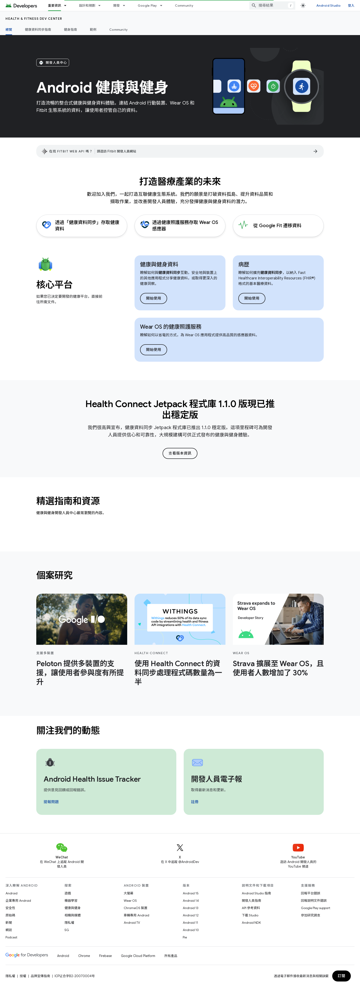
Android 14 (191, 901)
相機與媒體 (73, 915)
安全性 (10, 908)
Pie (185, 937)
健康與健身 (73, 908)
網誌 (9, 930)
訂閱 (341, 976)
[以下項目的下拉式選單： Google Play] (163, 5)
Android (11, 893)
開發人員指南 (251, 901)
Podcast (11, 937)
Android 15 (191, 893)
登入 (351, 5)
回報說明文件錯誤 (314, 901)
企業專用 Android (18, 901)
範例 (93, 30)
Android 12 (191, 915)
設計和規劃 (87, 5)
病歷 (243, 264)
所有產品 (170, 956)
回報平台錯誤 (310, 893)
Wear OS (130, 901)
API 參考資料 (251, 908)
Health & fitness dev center (34, 19)
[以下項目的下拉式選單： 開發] (126, 5)
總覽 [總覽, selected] (9, 30)
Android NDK (251, 923)
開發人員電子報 (216, 779)
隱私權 (69, 923)
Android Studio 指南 (256, 893)
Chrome (84, 956)
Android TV (132, 923)
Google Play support (315, 908)
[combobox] (272, 5)
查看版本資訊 (180, 453)
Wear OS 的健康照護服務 (170, 326)
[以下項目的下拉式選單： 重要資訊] (67, 5)
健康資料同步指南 (38, 30)
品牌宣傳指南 (40, 976)
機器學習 (71, 901)
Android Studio (328, 5)
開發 (116, 5)
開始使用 (153, 298)
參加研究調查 (310, 915)
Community (184, 5)
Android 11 (190, 923)
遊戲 (68, 893)
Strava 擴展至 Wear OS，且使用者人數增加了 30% (278, 668)
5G (67, 930)
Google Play (147, 5)
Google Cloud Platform (138, 956)
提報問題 (51, 802)
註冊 (195, 802)
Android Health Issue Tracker (92, 779)
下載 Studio (250, 915)
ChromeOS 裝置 (135, 908)
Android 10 (191, 930)
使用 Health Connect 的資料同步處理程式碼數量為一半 (178, 672)
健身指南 (70, 30)
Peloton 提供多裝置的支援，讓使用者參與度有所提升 (80, 672)
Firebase (105, 956)
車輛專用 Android (136, 915)
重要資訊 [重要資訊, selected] (54, 5)
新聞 (9, 923)
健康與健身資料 (159, 264)
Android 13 (190, 908)
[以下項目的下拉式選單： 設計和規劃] (101, 5)
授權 (23, 976)
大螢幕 (128, 893)
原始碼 (10, 915)
